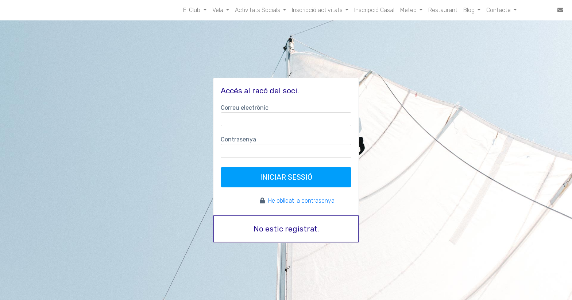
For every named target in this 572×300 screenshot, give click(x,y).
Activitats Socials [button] (258, 10)
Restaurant (442, 10)
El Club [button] (192, 10)
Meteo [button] (409, 10)
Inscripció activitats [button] (318, 10)
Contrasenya (238, 139)
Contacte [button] (499, 10)
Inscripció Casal (374, 10)
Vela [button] (218, 10)
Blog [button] (469, 10)
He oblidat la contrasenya (301, 200)
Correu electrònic (244, 107)
